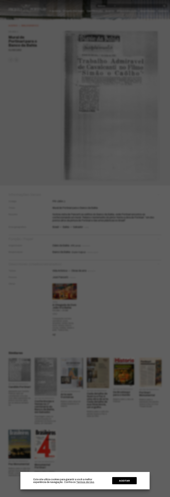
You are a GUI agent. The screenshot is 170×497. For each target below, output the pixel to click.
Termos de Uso (85, 482)
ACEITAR (124, 480)
